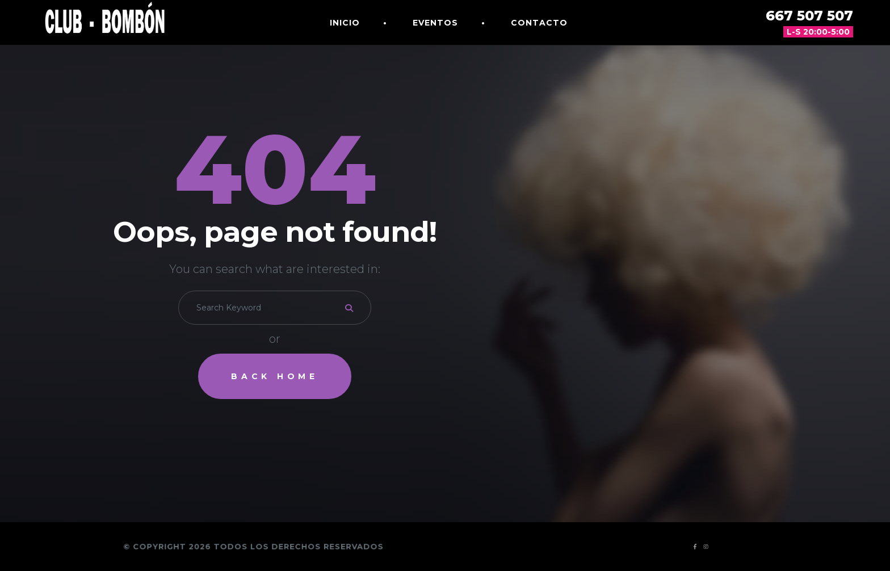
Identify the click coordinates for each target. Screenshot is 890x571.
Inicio (345, 23)
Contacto (539, 23)
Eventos (435, 23)
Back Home (274, 376)
